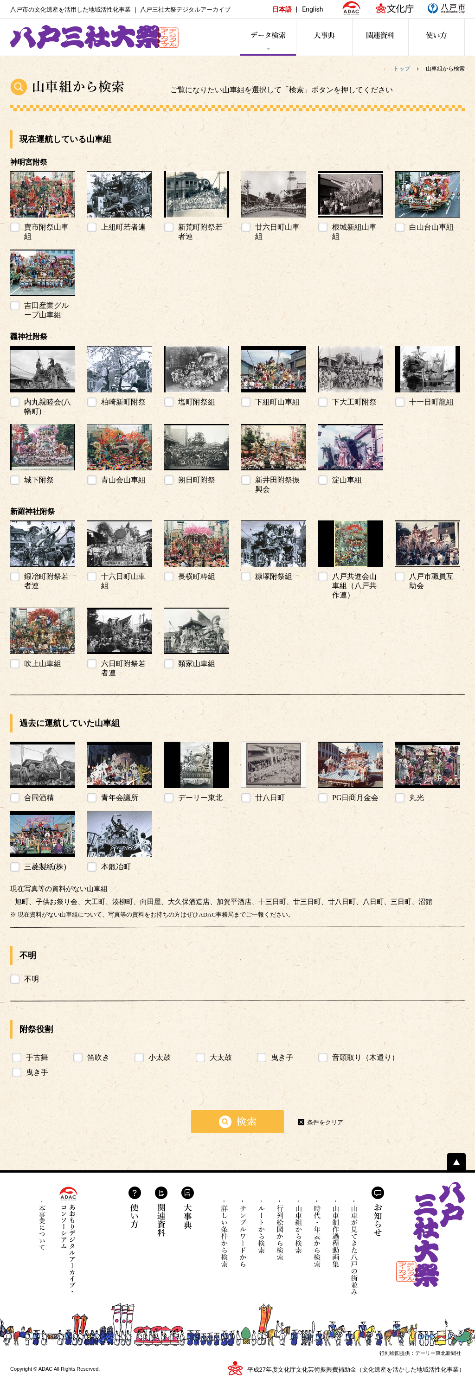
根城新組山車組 (354, 231)
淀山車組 (347, 480)
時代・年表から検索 (317, 1234)
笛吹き (98, 1057)
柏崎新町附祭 (123, 402)
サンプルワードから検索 (242, 1234)
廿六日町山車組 (277, 231)
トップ (401, 68)
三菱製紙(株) (45, 867)
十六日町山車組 (123, 581)
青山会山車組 (123, 480)
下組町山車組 (277, 402)
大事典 (187, 1208)
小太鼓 (159, 1057)
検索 (237, 1121)
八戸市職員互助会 (431, 581)
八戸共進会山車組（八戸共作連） (354, 585)
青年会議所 (119, 798)
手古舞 (37, 1057)
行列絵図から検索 (279, 1234)
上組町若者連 (123, 227)
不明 (31, 979)
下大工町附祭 (354, 402)
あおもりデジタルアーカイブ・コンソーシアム (68, 1239)
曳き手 (37, 1072)
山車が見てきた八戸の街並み (354, 1247)
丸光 (416, 798)
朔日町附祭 (196, 480)
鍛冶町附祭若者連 (46, 581)
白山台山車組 (431, 227)
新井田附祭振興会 (277, 484)
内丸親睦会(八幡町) (47, 406)
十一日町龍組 (431, 402)
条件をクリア (325, 1122)
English (312, 9)
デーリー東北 (200, 798)
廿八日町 (270, 798)
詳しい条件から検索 (224, 1234)
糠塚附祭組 (273, 576)
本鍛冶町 (116, 867)
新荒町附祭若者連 (200, 231)
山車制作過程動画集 (335, 1241)
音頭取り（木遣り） (365, 1057)
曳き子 (282, 1057)
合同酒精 (39, 798)
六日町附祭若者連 (123, 668)
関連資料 (161, 1212)
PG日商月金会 (355, 798)
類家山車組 (196, 663)
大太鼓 (221, 1057)
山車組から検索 (298, 1234)
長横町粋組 (196, 576)
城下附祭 (39, 480)
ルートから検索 (261, 1234)
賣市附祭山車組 (46, 231)
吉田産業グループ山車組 (46, 310)
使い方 (134, 1207)
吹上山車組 (42, 663)
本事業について (42, 1225)
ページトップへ (456, 1161)
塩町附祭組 (196, 402)
